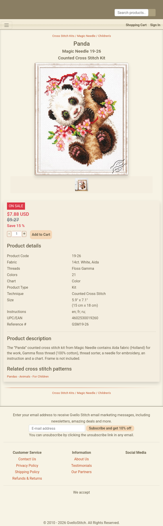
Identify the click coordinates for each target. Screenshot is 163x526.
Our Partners (81, 472)
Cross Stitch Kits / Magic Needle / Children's (81, 36)
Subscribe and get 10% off (110, 428)
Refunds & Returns (27, 478)
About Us (81, 459)
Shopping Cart (136, 25)
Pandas (12, 376)
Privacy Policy (27, 465)
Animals (25, 376)
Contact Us (27, 459)
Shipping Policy (27, 472)
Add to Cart (41, 234)
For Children (41, 376)
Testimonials (81, 465)
